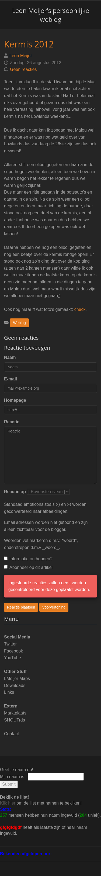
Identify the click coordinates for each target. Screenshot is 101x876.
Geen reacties (23, 69)
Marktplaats (15, 713)
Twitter (10, 644)
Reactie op (15, 491)
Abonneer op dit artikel (28, 567)
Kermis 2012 (29, 44)
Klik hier (7, 803)
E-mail (10, 379)
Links (9, 692)
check (80, 309)
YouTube (12, 657)
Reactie (11, 422)
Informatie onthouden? (28, 558)
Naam (10, 357)
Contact (11, 733)
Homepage (15, 400)
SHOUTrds (14, 720)
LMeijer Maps (17, 678)
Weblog (19, 323)
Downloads (14, 685)
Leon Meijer (20, 55)
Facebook (13, 651)
